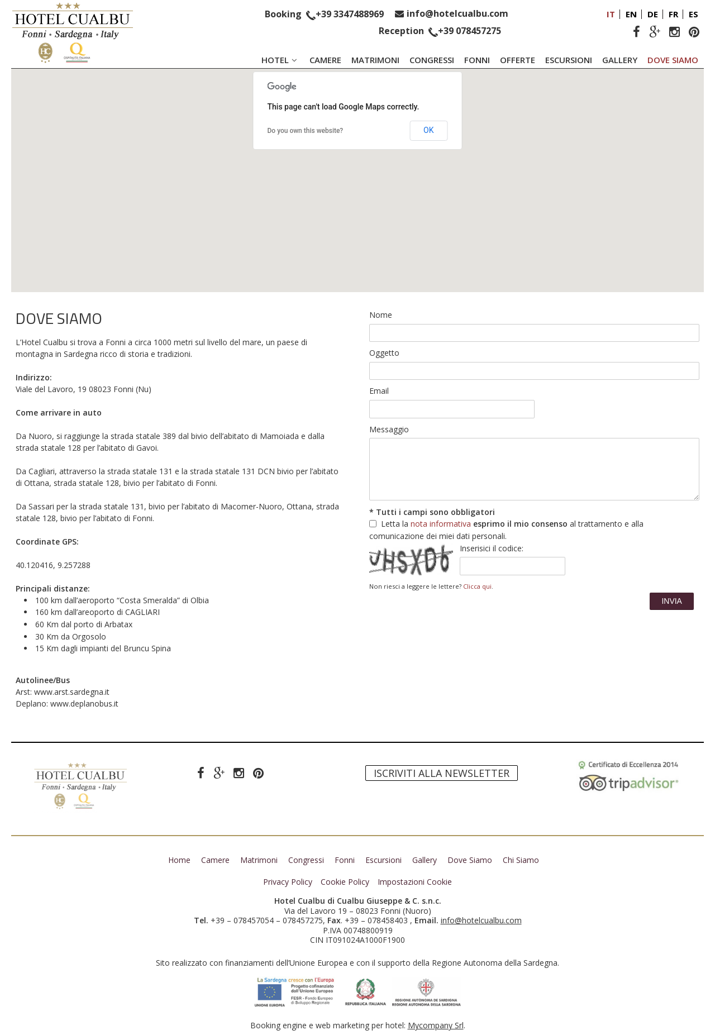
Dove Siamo (672, 59)
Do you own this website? (306, 131)
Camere (325, 59)
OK (428, 130)
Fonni (477, 59)
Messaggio (389, 429)
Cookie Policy (345, 882)
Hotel (280, 59)
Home (179, 860)
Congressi (431, 59)
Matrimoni (375, 59)
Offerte (517, 59)
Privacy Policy (287, 882)
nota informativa (441, 523)
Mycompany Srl (436, 1025)
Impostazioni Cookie (415, 882)
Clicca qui (477, 586)
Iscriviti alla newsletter (441, 773)
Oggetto (384, 352)
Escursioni (568, 59)
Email (379, 390)
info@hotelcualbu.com (457, 13)
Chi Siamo (521, 860)
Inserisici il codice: (491, 548)
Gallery (619, 59)
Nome (380, 314)
